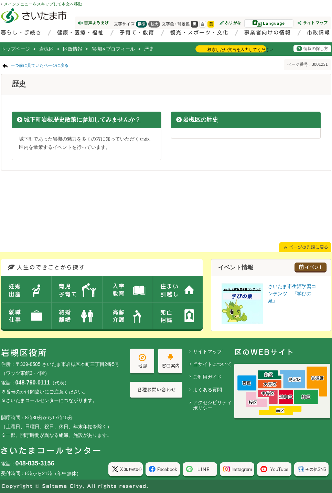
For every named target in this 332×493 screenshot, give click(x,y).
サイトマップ (207, 351)
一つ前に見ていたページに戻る (39, 65)
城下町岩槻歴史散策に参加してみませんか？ (82, 119)
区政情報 (72, 49)
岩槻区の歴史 (200, 119)
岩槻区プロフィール (113, 49)
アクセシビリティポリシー (212, 405)
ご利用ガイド (207, 377)
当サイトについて (212, 364)
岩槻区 (46, 49)
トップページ (15, 49)
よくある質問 (207, 389)
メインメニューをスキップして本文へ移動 (43, 4)
